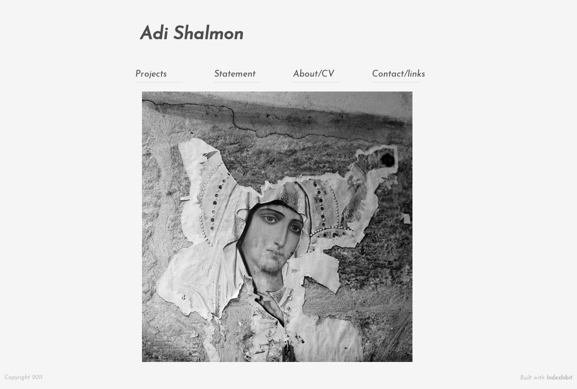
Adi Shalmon (191, 35)
